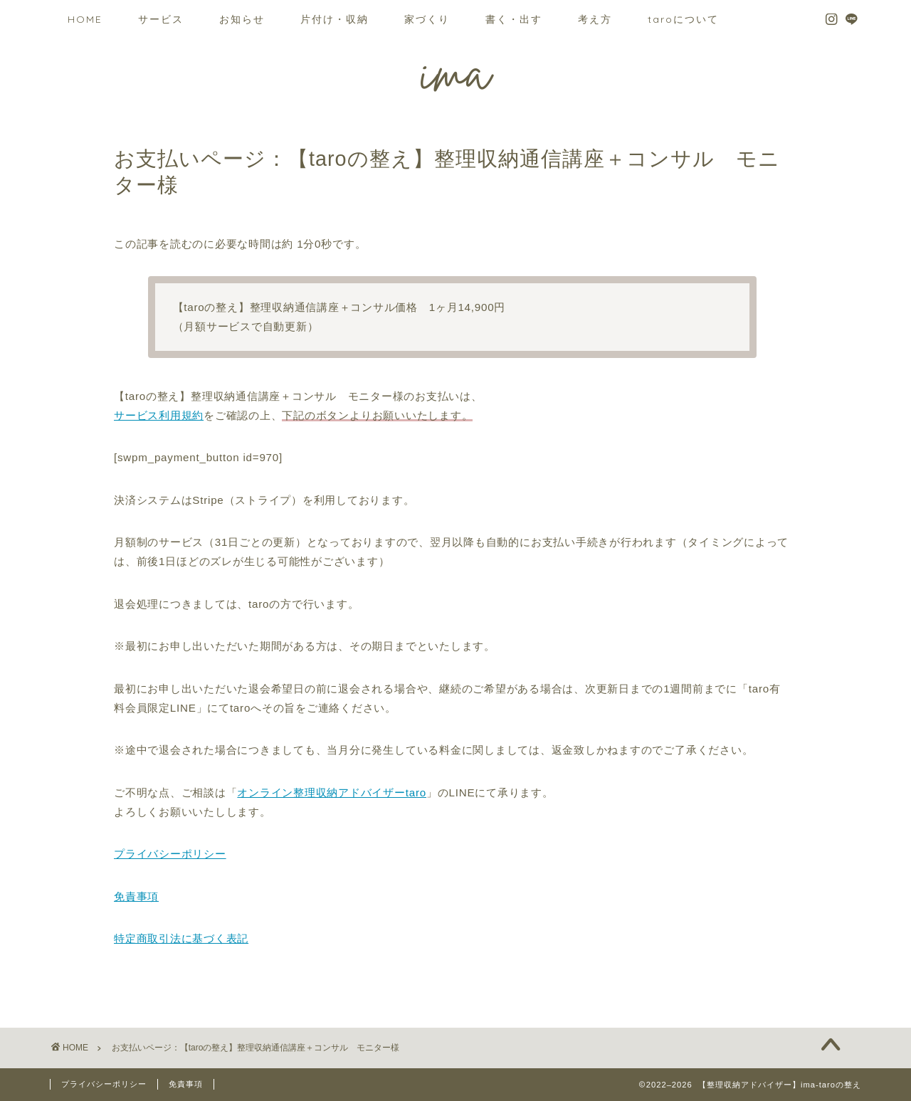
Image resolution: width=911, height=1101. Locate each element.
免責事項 (136, 896)
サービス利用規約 (159, 415)
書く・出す (513, 19)
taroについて (683, 19)
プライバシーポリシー (170, 854)
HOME (85, 19)
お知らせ (242, 19)
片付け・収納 (334, 19)
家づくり (427, 19)
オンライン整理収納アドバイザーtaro (331, 792)
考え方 (595, 19)
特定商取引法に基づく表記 (181, 938)
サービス (161, 19)
